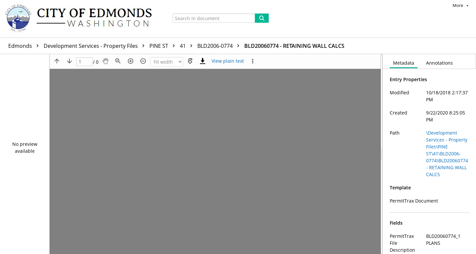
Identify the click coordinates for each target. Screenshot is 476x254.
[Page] (84, 61)
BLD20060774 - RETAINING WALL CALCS (294, 45)
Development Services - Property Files (96, 45)
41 (188, 45)
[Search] (262, 18)
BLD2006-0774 (220, 45)
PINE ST (163, 45)
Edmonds (25, 45)
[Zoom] (166, 62)
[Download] (202, 61)
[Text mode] (228, 61)
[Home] (81, 19)
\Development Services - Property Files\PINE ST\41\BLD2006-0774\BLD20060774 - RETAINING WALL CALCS (447, 153)
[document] (429, 154)
